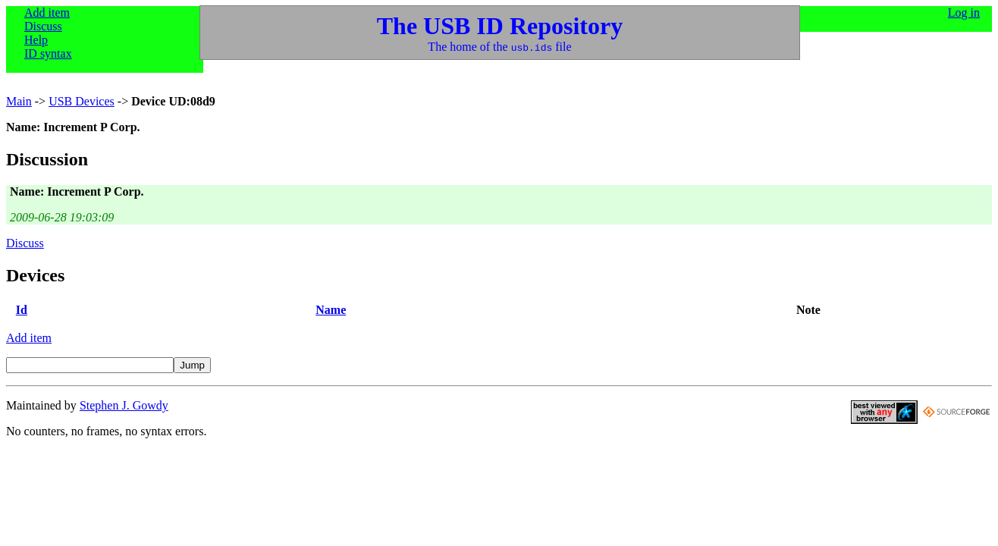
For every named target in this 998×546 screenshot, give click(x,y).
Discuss (43, 26)
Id (21, 309)
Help (36, 39)
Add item (47, 12)
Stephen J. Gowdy (124, 405)
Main (19, 101)
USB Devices (82, 101)
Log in (964, 12)
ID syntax (48, 53)
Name (330, 309)
